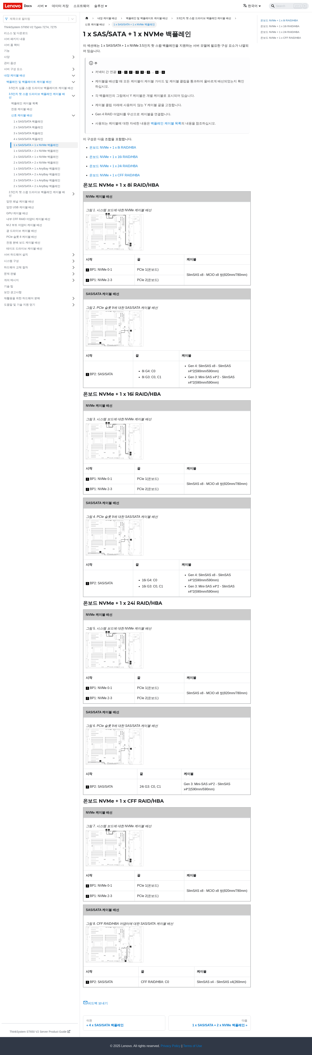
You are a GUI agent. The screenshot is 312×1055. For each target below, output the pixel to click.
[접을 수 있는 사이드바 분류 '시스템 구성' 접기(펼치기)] (73, 261)
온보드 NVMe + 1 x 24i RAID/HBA (113, 166)
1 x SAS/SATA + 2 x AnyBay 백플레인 (37, 174)
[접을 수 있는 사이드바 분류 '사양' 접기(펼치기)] (73, 57)
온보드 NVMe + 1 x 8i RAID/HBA (112, 147)
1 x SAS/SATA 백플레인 (28, 121)
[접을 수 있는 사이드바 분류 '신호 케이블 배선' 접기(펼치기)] (73, 115)
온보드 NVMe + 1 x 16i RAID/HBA (113, 157)
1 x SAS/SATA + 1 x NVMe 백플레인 (36, 145)
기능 (7, 50)
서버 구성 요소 (13, 69)
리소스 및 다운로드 (16, 33)
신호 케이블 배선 (21, 115)
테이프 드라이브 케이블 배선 (24, 248)
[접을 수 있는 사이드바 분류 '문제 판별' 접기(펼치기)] (73, 274)
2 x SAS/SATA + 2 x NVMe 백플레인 (36, 162)
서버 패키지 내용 (14, 38)
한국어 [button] (250, 6)
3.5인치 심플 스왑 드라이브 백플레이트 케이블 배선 (41, 88)
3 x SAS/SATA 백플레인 (28, 133)
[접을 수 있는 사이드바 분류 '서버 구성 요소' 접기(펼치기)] (73, 69)
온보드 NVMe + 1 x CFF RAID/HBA (114, 175)
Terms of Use (192, 1046)
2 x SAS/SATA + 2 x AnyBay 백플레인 (37, 186)
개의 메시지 (11, 280)
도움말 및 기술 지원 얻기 (19, 304)
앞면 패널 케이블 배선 (20, 201)
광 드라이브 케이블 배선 (21, 230)
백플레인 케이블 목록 (24, 103)
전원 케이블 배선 (21, 109)
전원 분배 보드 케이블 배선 (23, 242)
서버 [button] (40, 6)
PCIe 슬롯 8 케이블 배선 (21, 236)
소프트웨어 (81, 6)
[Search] (289, 6)
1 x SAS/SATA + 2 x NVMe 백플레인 (36, 150)
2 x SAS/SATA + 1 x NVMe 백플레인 (36, 156)
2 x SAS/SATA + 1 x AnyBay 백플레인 (37, 180)
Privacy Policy (171, 1046)
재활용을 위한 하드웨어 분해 (22, 298)
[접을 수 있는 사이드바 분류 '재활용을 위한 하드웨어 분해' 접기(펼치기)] (73, 298)
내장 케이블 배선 (14, 75)
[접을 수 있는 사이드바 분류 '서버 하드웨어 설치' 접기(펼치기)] (73, 255)
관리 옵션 (10, 63)
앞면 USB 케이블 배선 (20, 207)
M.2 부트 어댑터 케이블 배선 (24, 225)
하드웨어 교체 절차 (16, 267)
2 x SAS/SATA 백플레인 (28, 127)
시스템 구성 (11, 261)
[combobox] (10, 19)
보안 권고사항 (13, 292)
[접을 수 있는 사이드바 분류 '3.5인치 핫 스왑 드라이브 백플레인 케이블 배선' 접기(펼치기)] (73, 96)
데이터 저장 (60, 6)
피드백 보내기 (95, 1003)
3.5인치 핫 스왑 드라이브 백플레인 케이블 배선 (37, 95)
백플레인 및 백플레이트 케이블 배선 (29, 81)
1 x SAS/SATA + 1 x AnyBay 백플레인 (37, 168)
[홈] (87, 18)
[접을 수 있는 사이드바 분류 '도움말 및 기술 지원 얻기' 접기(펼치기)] (73, 305)
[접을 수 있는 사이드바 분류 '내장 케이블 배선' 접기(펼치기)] (73, 75)
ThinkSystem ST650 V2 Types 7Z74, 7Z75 (30, 27)
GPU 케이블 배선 (17, 213)
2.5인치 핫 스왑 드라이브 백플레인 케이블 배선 (37, 193)
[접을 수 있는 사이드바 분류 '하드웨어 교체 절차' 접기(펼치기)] (73, 267)
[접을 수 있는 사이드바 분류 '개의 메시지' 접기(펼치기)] (73, 280)
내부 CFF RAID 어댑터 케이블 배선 (28, 219)
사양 (7, 56)
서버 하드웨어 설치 (16, 254)
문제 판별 (10, 273)
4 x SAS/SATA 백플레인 (28, 139)
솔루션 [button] (99, 6)
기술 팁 (8, 286)
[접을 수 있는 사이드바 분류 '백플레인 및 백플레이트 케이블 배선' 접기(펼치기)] (73, 82)
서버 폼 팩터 (12, 44)
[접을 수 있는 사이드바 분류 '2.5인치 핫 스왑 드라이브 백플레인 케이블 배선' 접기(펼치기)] (73, 194)
